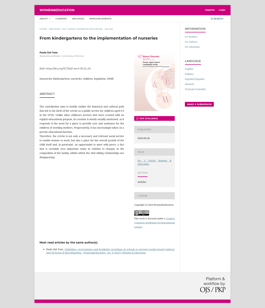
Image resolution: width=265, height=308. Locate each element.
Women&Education (57, 10)
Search (217, 18)
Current (61, 18)
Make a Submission (199, 104)
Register (210, 9)
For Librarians (192, 46)
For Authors (191, 41)
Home (43, 29)
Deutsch (189, 84)
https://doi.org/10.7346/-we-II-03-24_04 (68, 68)
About (44, 18)
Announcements (100, 18)
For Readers (191, 36)
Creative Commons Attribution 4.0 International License (154, 222)
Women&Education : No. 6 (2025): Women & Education (114, 252)
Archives (78, 18)
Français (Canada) (195, 89)
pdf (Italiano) (148, 118)
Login (222, 9)
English (189, 68)
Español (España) (194, 79)
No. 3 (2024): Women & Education (83, 29)
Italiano (189, 74)
